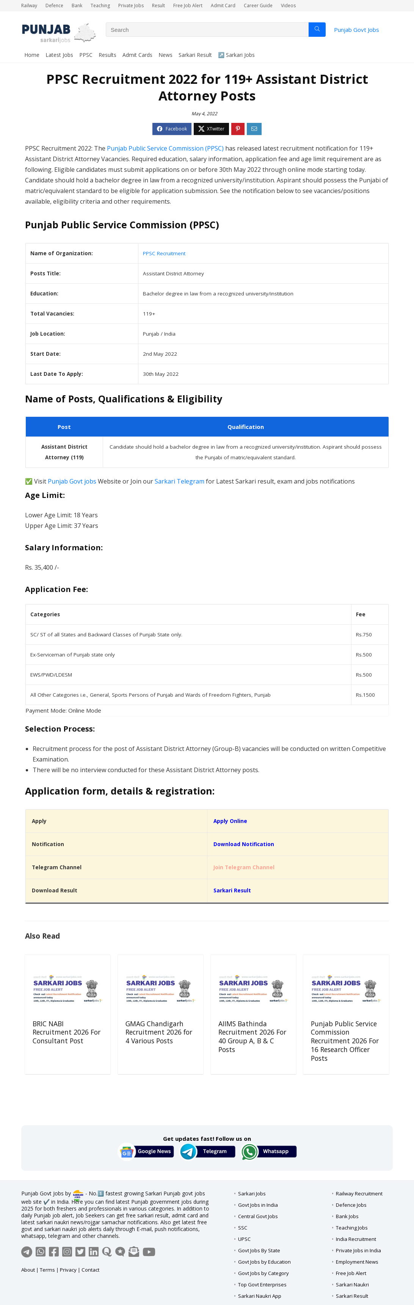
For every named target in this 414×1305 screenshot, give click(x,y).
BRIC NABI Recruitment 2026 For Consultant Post (66, 1032)
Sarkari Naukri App (259, 1295)
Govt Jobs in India (258, 1204)
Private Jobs (131, 5)
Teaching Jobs (352, 1227)
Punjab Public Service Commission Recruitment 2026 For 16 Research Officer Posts (345, 1041)
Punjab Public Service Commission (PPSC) (165, 148)
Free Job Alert (187, 5)
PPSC (86, 54)
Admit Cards (137, 54)
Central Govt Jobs (258, 1216)
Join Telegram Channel (243, 867)
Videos (288, 5)
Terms (47, 1269)
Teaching (100, 5)
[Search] (317, 29)
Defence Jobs (351, 1204)
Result (158, 5)
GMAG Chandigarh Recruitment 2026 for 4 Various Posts (158, 1032)
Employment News (357, 1261)
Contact (90, 1269)
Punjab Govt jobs (72, 481)
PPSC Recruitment (164, 253)
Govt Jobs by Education (264, 1261)
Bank (77, 5)
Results (107, 54)
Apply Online (230, 821)
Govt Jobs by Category (263, 1273)
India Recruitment (356, 1239)
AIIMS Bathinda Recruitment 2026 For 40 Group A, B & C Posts (252, 1036)
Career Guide (258, 5)
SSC (242, 1227)
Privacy (68, 1269)
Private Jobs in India (358, 1250)
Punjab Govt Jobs (356, 29)
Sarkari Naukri (352, 1284)
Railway (29, 5)
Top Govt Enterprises (262, 1284)
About (28, 1269)
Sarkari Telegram (179, 481)
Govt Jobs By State (259, 1250)
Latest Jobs (59, 54)
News (165, 54)
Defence (54, 5)
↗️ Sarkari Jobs (236, 54)
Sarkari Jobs (252, 1193)
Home (31, 54)
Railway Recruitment (359, 1193)
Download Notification (243, 844)
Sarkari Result (195, 54)
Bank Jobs (347, 1216)
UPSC (244, 1239)
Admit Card (223, 5)
